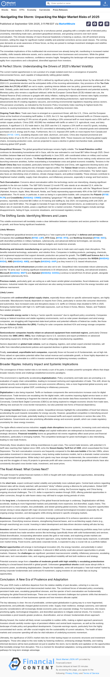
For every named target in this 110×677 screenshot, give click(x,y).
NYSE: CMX (13, 135)
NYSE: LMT (37, 238)
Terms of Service (91, 673)
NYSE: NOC (99, 238)
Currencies (44, 10)
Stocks (4, 10)
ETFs (22, 10)
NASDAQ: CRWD (32, 198)
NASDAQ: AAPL (49, 261)
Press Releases (60, 10)
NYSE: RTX (62, 238)
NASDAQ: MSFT (18, 273)
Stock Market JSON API (67, 659)
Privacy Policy (72, 673)
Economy (31, 10)
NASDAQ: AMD (21, 261)
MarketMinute (67, 23)
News (14, 10)
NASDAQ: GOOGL (51, 273)
